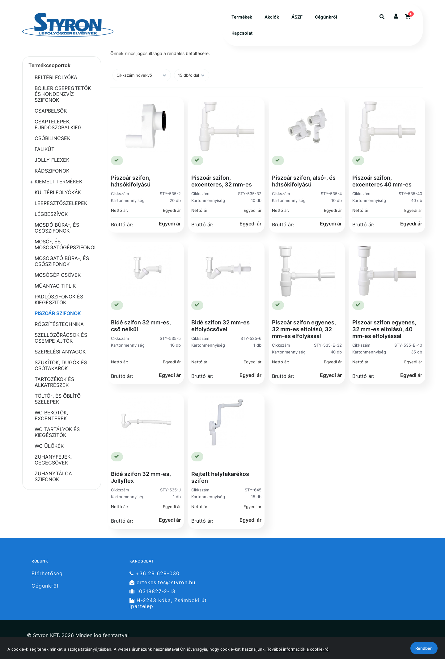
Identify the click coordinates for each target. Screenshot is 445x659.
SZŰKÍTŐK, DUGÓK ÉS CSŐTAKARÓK (61, 365)
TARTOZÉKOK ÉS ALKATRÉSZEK (54, 382)
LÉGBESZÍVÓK (51, 214)
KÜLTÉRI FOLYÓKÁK (58, 192)
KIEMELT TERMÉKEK (58, 181)
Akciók (272, 16)
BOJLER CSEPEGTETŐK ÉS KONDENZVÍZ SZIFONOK (63, 94)
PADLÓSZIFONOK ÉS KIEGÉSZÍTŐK (59, 299)
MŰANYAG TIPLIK (55, 286)
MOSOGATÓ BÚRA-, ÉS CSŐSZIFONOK (62, 261)
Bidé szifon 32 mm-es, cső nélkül (141, 325)
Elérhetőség (47, 573)
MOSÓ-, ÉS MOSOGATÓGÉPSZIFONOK (65, 244)
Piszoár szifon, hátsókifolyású (130, 181)
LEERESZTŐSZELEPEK (61, 203)
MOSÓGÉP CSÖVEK (58, 275)
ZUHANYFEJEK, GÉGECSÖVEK (53, 460)
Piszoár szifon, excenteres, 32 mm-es (221, 181)
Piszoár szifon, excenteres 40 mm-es (382, 181)
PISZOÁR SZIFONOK (58, 313)
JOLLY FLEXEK (52, 160)
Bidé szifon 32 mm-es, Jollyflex (141, 477)
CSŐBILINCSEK (52, 138)
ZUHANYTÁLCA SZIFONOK (53, 476)
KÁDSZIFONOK (52, 171)
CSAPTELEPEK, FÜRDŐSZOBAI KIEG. (59, 124)
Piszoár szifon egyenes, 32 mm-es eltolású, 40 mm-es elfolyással (384, 329)
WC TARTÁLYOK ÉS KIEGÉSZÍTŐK (57, 432)
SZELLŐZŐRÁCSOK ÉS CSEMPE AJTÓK (61, 338)
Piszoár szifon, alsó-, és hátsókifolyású (304, 181)
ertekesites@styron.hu (162, 582)
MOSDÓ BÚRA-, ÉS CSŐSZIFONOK (57, 228)
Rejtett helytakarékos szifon (220, 477)
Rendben (424, 648)
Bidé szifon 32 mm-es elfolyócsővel (220, 325)
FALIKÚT (44, 149)
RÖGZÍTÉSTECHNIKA (59, 324)
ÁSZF (297, 16)
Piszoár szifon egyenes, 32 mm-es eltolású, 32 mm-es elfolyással (304, 329)
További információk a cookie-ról (298, 649)
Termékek (241, 16)
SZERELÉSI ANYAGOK (60, 352)
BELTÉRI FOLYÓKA (56, 77)
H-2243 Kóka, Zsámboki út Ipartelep (168, 603)
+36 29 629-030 (154, 573)
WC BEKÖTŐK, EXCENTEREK (51, 415)
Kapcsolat (241, 33)
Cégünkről (326, 16)
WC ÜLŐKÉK (49, 446)
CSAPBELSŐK (51, 111)
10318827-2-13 (152, 591)
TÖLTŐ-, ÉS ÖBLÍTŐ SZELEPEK (58, 399)
